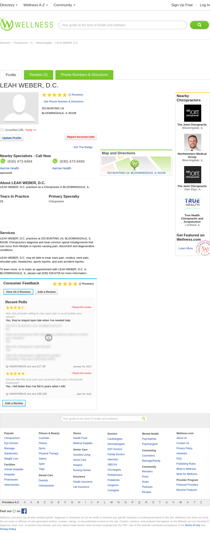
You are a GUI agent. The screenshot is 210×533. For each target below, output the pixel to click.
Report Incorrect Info (81, 136)
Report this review (81, 307)
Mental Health (150, 433)
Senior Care (80, 449)
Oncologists (114, 469)
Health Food (80, 438)
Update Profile (11, 138)
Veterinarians (11, 484)
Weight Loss (11, 458)
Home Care (79, 459)
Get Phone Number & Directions (63, 101)
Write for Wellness (186, 474)
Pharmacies (11, 479)
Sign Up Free (182, 5)
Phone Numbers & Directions (84, 75)
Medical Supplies (83, 443)
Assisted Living (81, 454)
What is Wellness (186, 468)
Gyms (42, 448)
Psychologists (150, 444)
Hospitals (9, 474)
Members (147, 471)
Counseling (149, 450)
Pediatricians (115, 474)
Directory (7, 5)
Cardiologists (115, 438)
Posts (145, 476)
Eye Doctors (11, 443)
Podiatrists (114, 480)
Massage (9, 448)
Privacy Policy (184, 448)
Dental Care (46, 475)
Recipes (146, 492)
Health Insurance (83, 481)
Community (63, 5)
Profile (11, 75)
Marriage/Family (151, 460)
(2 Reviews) (75, 94)
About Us (181, 438)
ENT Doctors (115, 449)
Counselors (148, 455)
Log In (205, 5)
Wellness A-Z (34, 5)
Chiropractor (20, 42)
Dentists (43, 480)
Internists (113, 459)
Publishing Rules (185, 463)
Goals (145, 481)
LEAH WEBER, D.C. (66, 42)
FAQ (179, 458)
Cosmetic (44, 438)
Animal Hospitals (13, 469)
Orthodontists (46, 485)
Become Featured (186, 489)
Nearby (193, 98)
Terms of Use (192, 525)
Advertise (181, 453)
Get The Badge (83, 147)
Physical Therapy (48, 453)
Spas (41, 463)
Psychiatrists (149, 438)
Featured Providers (187, 484)
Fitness (43, 443)
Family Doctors (116, 454)
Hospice (77, 465)
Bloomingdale (44, 42)
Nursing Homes (82, 470)
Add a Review (46, 291)
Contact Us (182, 443)
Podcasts (147, 486)
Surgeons (113, 485)
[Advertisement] (78, 56)
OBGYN (112, 464)
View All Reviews (18, 291)
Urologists (113, 490)
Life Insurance (81, 486)
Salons (43, 458)
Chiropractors (12, 438)
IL (32, 42)
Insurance (79, 476)
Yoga (41, 468)
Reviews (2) (38, 75)
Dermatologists (116, 444)
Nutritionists (11, 453)
